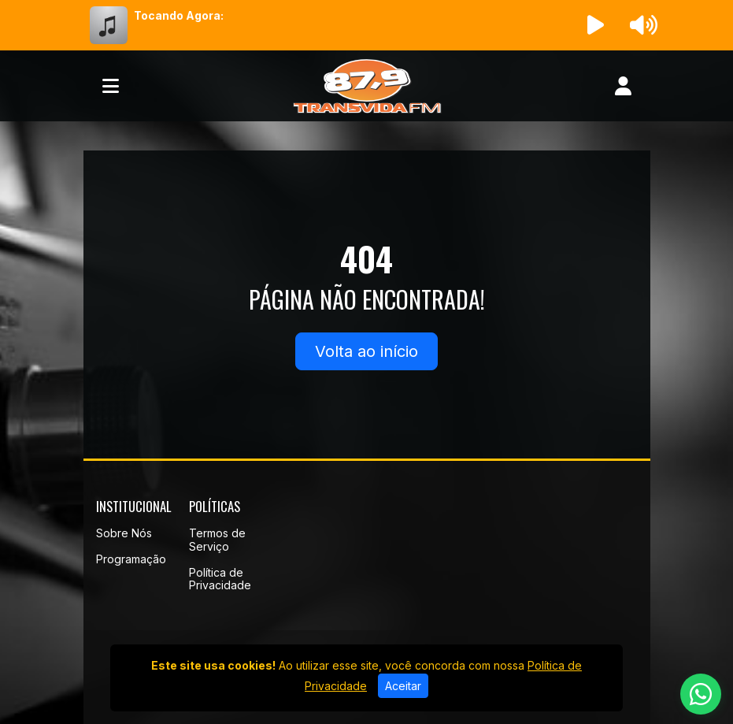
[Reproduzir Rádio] (595, 25)
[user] (623, 85)
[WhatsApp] (700, 694)
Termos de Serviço (217, 539)
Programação (131, 559)
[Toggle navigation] (110, 85)
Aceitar (403, 685)
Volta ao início (366, 351)
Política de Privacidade (220, 579)
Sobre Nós (124, 533)
